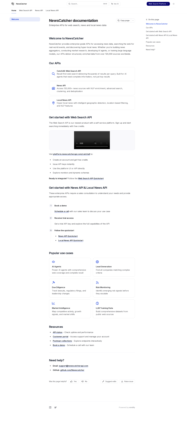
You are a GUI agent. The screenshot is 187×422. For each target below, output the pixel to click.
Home (13, 11)
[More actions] (133, 20)
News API (39, 11)
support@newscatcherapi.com (73, 366)
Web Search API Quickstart (91, 178)
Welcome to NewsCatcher (157, 24)
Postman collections (62, 341)
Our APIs (149, 28)
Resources (150, 46)
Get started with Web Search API (158, 31)
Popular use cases (153, 42)
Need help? (150, 50)
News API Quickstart (68, 236)
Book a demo (59, 345)
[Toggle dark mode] (174, 4)
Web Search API (25, 11)
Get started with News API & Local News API (161, 36)
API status (57, 332)
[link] (92, 74)
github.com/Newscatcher (72, 370)
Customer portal (60, 336)
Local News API (52, 11)
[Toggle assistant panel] (115, 4)
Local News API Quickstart (70, 240)
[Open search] (88, 4)
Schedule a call (62, 211)
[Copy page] (123, 20)
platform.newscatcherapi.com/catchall (71, 154)
